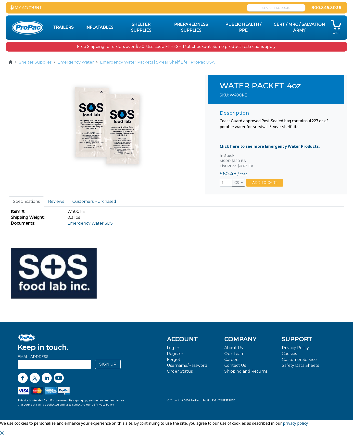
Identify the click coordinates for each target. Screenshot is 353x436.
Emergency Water (76, 62)
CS (237, 182)
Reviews (56, 201)
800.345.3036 (326, 7)
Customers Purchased (94, 201)
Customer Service (299, 359)
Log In (173, 347)
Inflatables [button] (99, 27)
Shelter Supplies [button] (141, 27)
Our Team (234, 353)
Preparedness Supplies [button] (191, 27)
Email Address (33, 356)
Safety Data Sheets (300, 365)
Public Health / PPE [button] (243, 27)
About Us (233, 347)
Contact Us (235, 365)
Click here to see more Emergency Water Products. (270, 146)
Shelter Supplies (35, 62)
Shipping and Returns (245, 371)
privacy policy (295, 423)
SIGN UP (107, 364)
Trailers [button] (63, 27)
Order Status (180, 371)
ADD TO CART (264, 182)
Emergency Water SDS (90, 223)
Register (175, 353)
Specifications (26, 201)
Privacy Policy (295, 347)
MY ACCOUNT (26, 7)
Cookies (289, 353)
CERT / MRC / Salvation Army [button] (299, 27)
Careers (231, 359)
